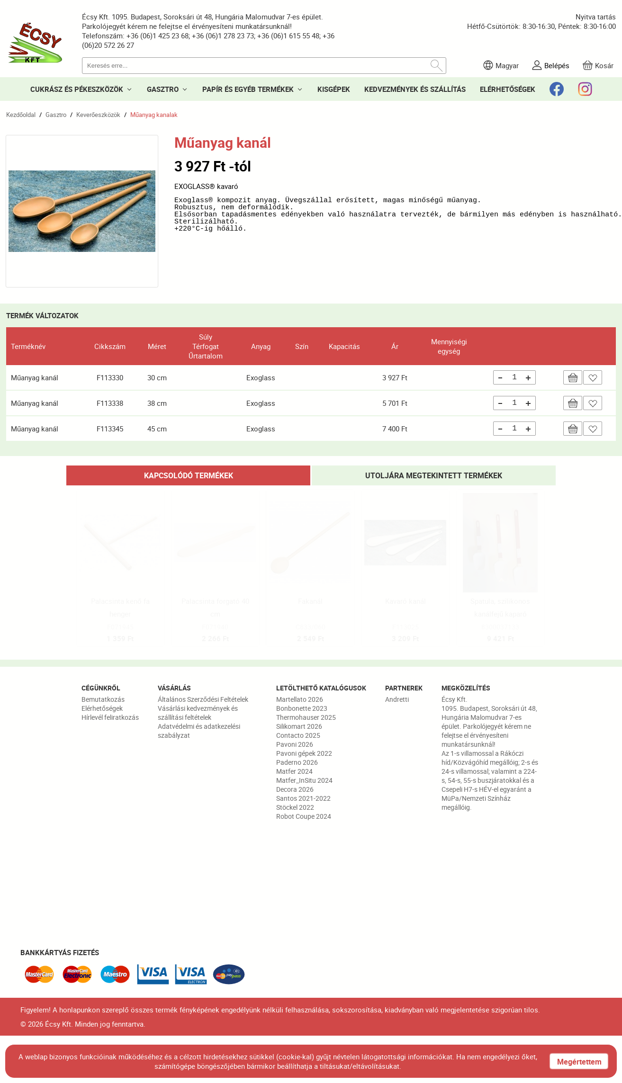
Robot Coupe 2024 (303, 816)
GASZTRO (163, 89)
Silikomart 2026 (299, 726)
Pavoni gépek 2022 (304, 753)
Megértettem (579, 1061)
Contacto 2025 (298, 735)
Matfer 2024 (294, 771)
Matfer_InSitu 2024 (304, 780)
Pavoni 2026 (294, 744)
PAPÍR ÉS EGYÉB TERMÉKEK (248, 89)
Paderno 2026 (297, 762)
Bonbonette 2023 (301, 708)
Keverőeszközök (98, 114)
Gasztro (55, 114)
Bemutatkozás (103, 699)
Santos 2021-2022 (303, 798)
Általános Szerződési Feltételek (203, 699)
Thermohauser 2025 (306, 717)
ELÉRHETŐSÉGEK (507, 89)
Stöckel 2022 (295, 807)
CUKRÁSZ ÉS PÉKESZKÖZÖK (76, 89)
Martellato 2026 (299, 699)
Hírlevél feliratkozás (110, 717)
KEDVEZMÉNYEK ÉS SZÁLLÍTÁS (415, 89)
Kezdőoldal (21, 114)
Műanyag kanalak (154, 114)
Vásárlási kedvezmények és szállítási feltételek (198, 713)
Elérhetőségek (102, 708)
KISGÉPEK (333, 89)
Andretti (397, 699)
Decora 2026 (295, 789)
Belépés (556, 65)
